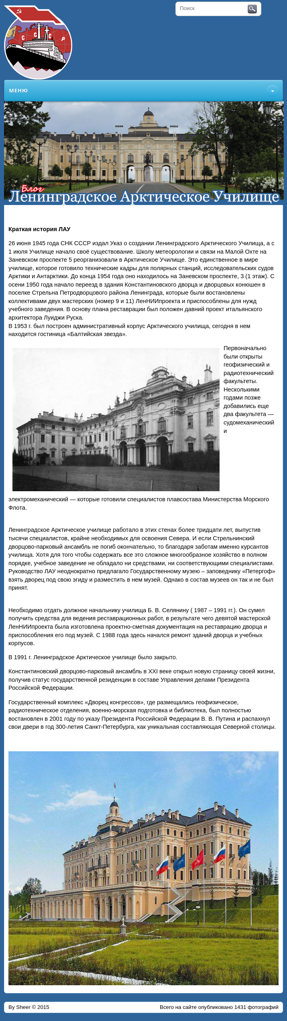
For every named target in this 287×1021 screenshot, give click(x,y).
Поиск (252, 9)
